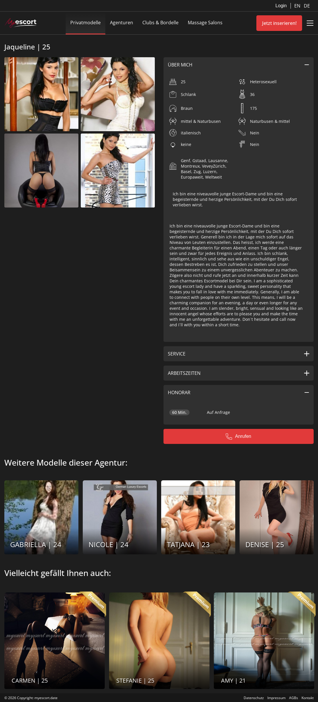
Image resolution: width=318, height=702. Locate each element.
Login (281, 5)
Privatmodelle (85, 22)
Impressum (276, 697)
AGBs (293, 697)
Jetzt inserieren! (279, 23)
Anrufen (238, 436)
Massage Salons (205, 22)
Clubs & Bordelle (160, 22)
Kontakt (308, 697)
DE (307, 6)
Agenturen (121, 22)
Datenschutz (254, 697)
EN (298, 6)
